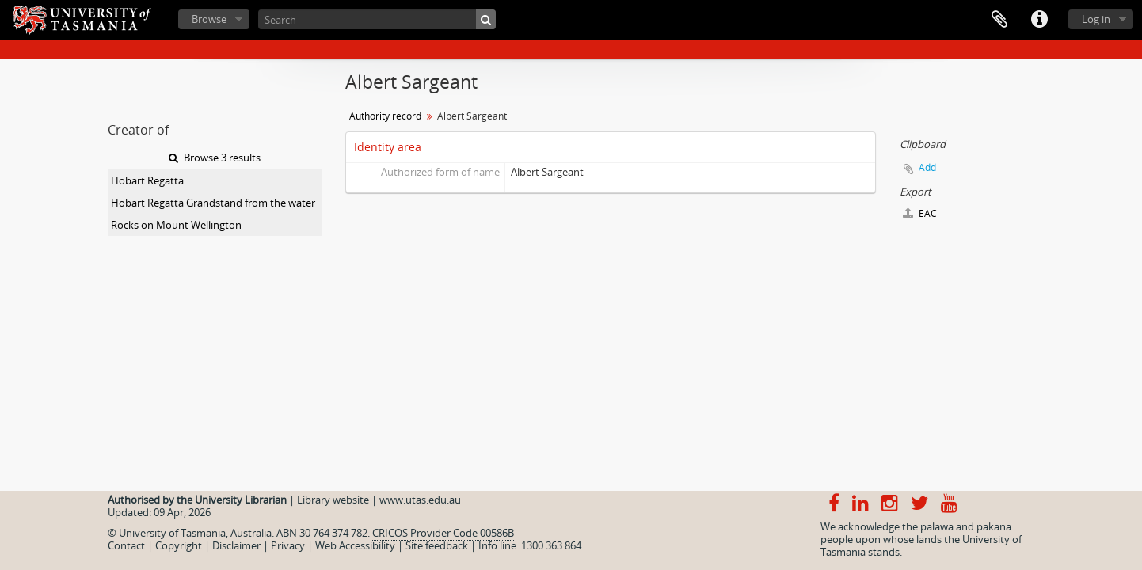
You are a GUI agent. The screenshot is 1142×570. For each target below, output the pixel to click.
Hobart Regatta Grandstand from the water (213, 203)
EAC (920, 213)
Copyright (178, 545)
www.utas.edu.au (420, 499)
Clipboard (999, 20)
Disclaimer (236, 545)
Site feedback (436, 545)
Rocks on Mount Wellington (176, 225)
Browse (209, 19)
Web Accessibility (355, 545)
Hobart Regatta (147, 180)
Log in (1096, 19)
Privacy (288, 545)
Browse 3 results (215, 157)
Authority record (385, 116)
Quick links (1039, 20)
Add (927, 167)
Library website (333, 499)
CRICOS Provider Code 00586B (443, 533)
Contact (126, 545)
